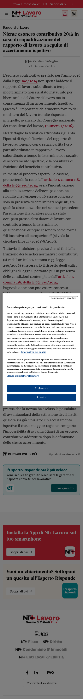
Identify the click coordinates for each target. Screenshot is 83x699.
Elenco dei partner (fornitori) (23, 376)
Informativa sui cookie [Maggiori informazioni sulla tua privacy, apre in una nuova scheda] (33, 352)
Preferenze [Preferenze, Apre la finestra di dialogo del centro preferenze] (41, 388)
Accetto (41, 397)
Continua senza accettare (63, 298)
